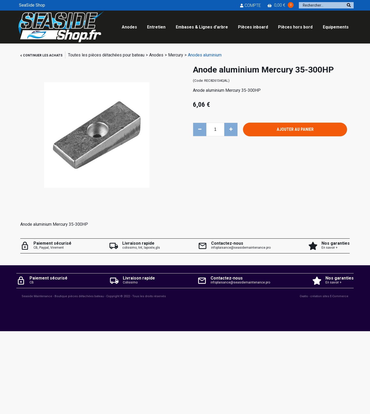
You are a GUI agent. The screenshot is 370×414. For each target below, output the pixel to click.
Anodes (129, 27)
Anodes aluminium (205, 54)
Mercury (175, 54)
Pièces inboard (253, 27)
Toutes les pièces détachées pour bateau (106, 54)
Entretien (156, 27)
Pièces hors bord (295, 27)
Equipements (336, 27)
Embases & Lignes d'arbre (202, 27)
